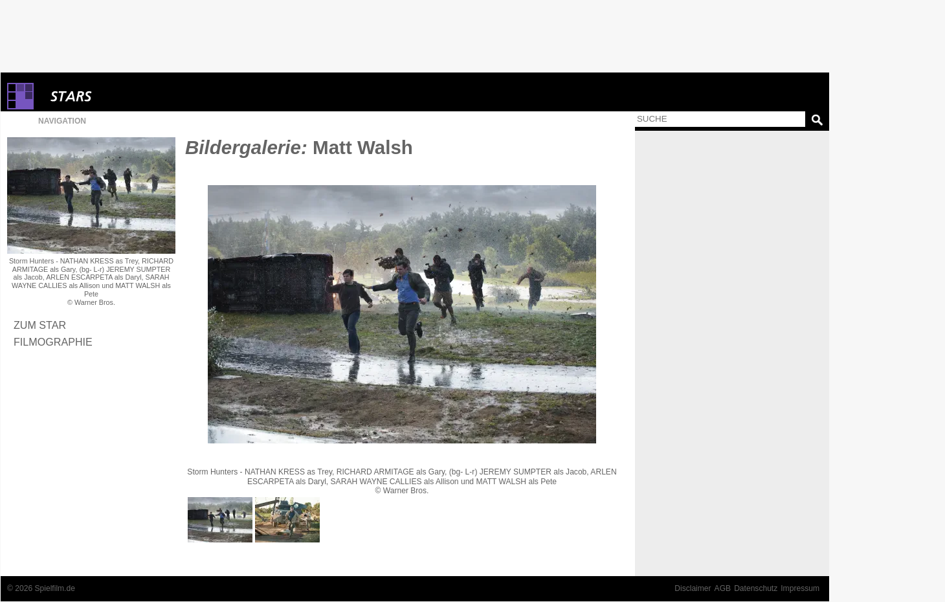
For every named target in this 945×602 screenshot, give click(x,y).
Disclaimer (692, 588)
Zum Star (40, 325)
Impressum (800, 588)
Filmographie (53, 342)
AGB (723, 588)
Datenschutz (755, 588)
